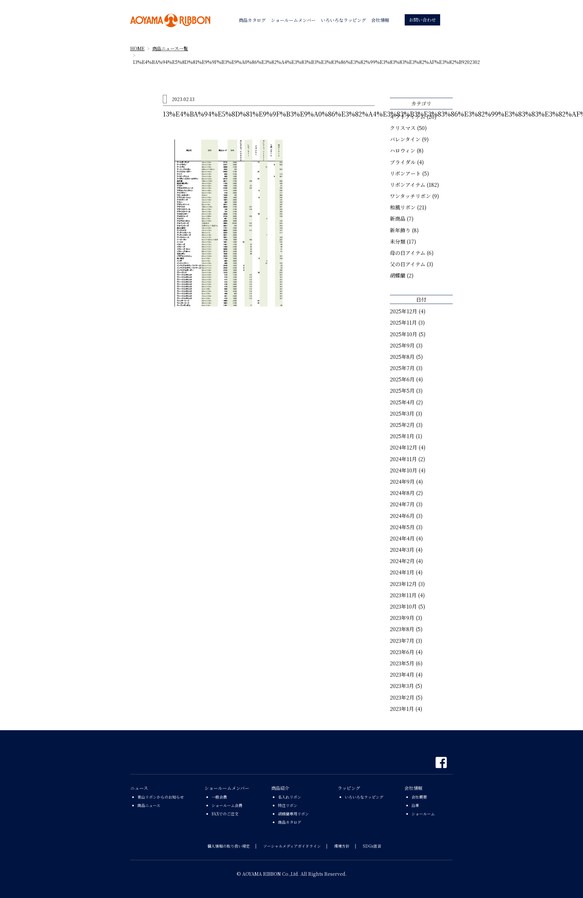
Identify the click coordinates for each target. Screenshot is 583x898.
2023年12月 (403, 584)
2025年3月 (402, 413)
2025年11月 (403, 322)
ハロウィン (402, 150)
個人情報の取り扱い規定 (228, 846)
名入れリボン (289, 797)
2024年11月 (403, 459)
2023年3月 (402, 686)
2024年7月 (402, 504)
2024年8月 (402, 493)
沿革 (415, 805)
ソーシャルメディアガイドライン (292, 846)
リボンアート (405, 173)
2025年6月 (402, 379)
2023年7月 (402, 640)
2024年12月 (403, 447)
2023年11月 (403, 595)
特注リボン (287, 805)
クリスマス (403, 128)
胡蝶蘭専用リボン (293, 813)
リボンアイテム (407, 184)
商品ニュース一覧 (170, 48)
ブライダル (403, 162)
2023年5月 (402, 663)
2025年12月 (403, 311)
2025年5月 (402, 390)
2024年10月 (403, 470)
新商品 (397, 218)
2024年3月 (402, 549)
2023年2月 (402, 697)
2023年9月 (402, 617)
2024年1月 (402, 572)
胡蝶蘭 (397, 275)
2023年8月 (402, 629)
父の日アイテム (407, 264)
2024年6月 (402, 516)
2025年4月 (402, 402)
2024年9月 (402, 481)
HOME (137, 48)
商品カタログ (289, 822)
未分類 (397, 241)
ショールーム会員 (227, 805)
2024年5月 (402, 527)
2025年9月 (402, 345)
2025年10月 (403, 334)
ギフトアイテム (407, 116)
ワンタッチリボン (410, 196)
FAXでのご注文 (225, 813)
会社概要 (419, 797)
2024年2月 (402, 561)
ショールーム (423, 813)
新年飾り (400, 230)
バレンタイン (405, 139)
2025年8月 (402, 356)
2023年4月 (402, 674)
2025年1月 (402, 436)
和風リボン (403, 207)
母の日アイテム (407, 253)
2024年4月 (402, 538)
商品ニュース (148, 805)
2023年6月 (402, 652)
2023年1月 (402, 708)
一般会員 (219, 797)
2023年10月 (403, 606)
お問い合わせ (422, 19)
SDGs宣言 (372, 846)
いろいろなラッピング (364, 797)
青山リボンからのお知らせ (160, 797)
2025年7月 (402, 368)
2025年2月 (402, 425)
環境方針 (342, 846)
